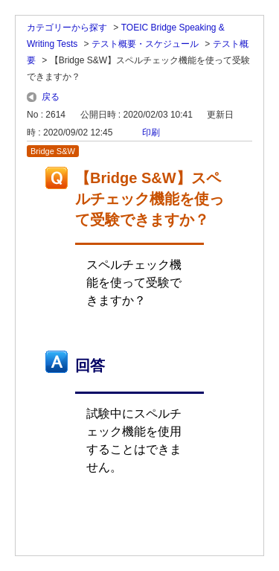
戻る (51, 97)
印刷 (151, 132)
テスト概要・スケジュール (145, 44)
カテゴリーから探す (67, 27)
